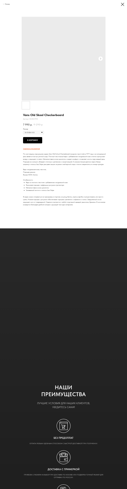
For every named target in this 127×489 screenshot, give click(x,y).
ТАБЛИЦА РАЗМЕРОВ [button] (31, 149)
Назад (7, 4)
